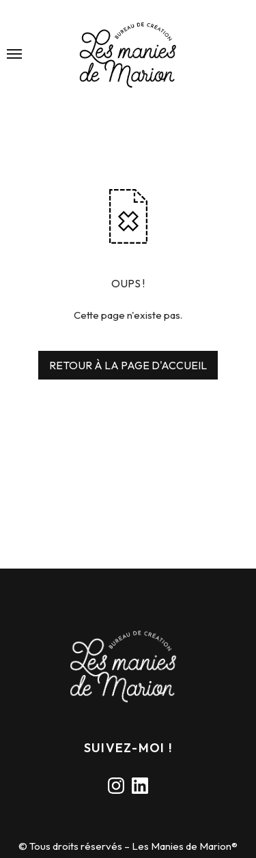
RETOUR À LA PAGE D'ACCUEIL (128, 365)
